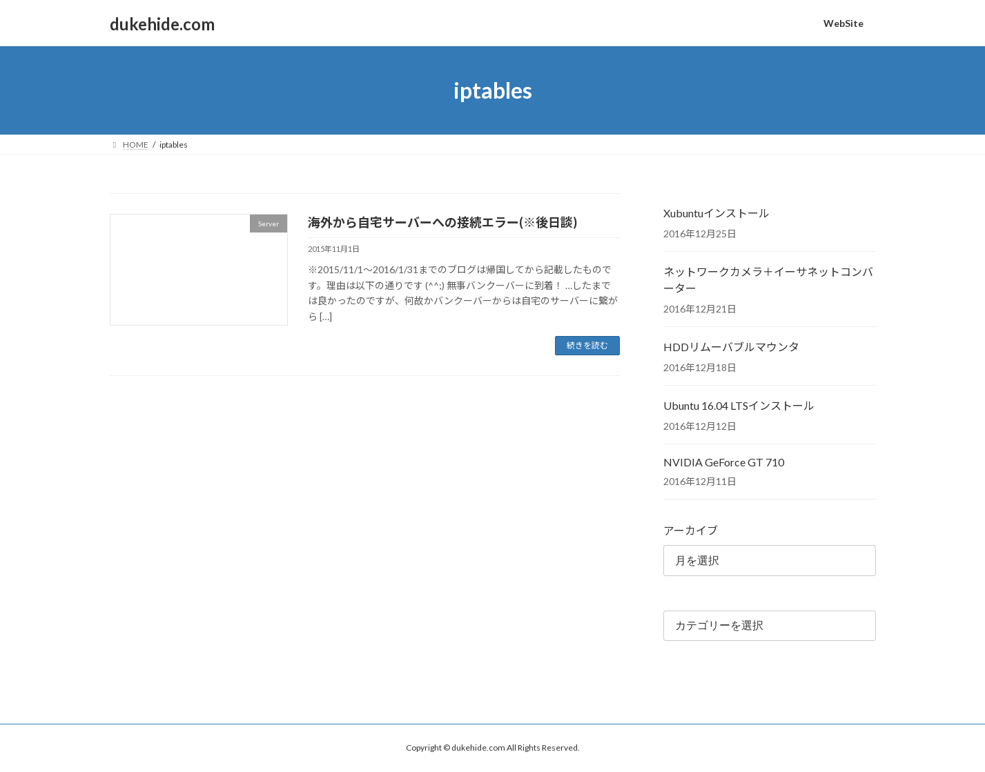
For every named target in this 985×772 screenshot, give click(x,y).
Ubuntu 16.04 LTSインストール (739, 405)
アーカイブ (690, 530)
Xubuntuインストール (716, 212)
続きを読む (587, 345)
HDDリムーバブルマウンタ (731, 346)
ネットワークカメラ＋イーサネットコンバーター (768, 280)
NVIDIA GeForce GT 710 (723, 461)
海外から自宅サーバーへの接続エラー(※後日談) (442, 222)
